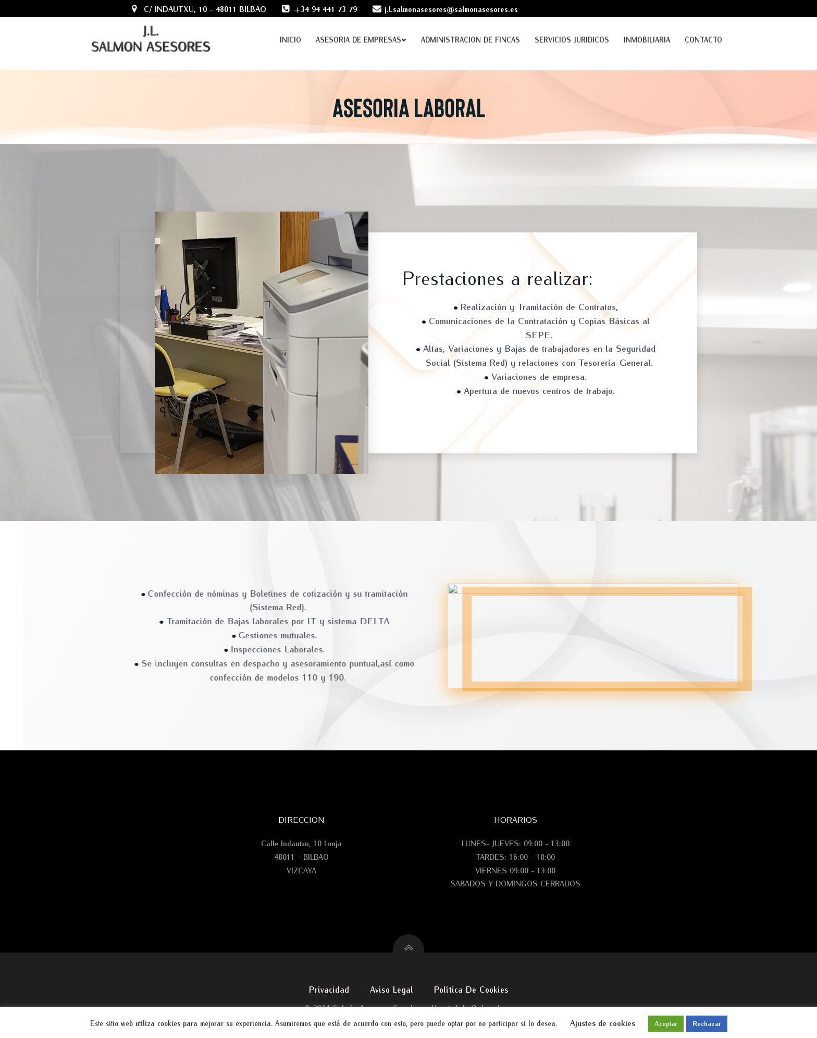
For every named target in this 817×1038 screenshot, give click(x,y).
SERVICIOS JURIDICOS (572, 27)
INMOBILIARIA (647, 27)
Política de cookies (471, 988)
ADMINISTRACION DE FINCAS (470, 27)
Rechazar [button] (706, 1023)
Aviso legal (391, 988)
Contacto (703, 27)
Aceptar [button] (665, 1023)
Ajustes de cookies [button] (602, 1023)
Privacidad (329, 988)
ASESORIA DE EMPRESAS (361, 27)
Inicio (290, 27)
